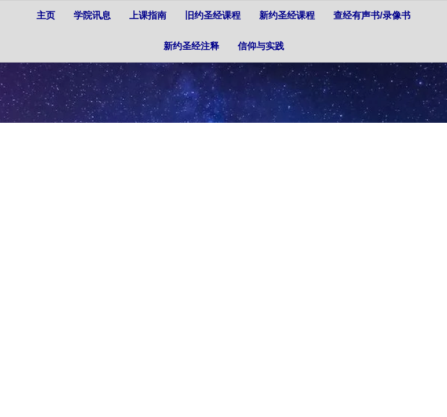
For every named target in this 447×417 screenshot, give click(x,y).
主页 (46, 15)
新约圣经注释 (191, 46)
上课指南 (147, 15)
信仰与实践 (261, 46)
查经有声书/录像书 (371, 15)
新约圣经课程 (287, 15)
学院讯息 (92, 15)
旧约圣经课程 (213, 15)
